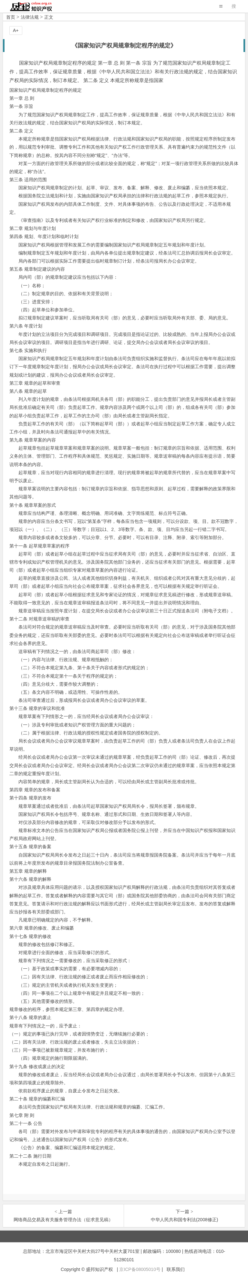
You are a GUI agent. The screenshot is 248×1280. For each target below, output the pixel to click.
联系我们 (176, 1269)
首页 (10, 17)
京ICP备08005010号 (139, 1269)
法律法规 (30, 17)
